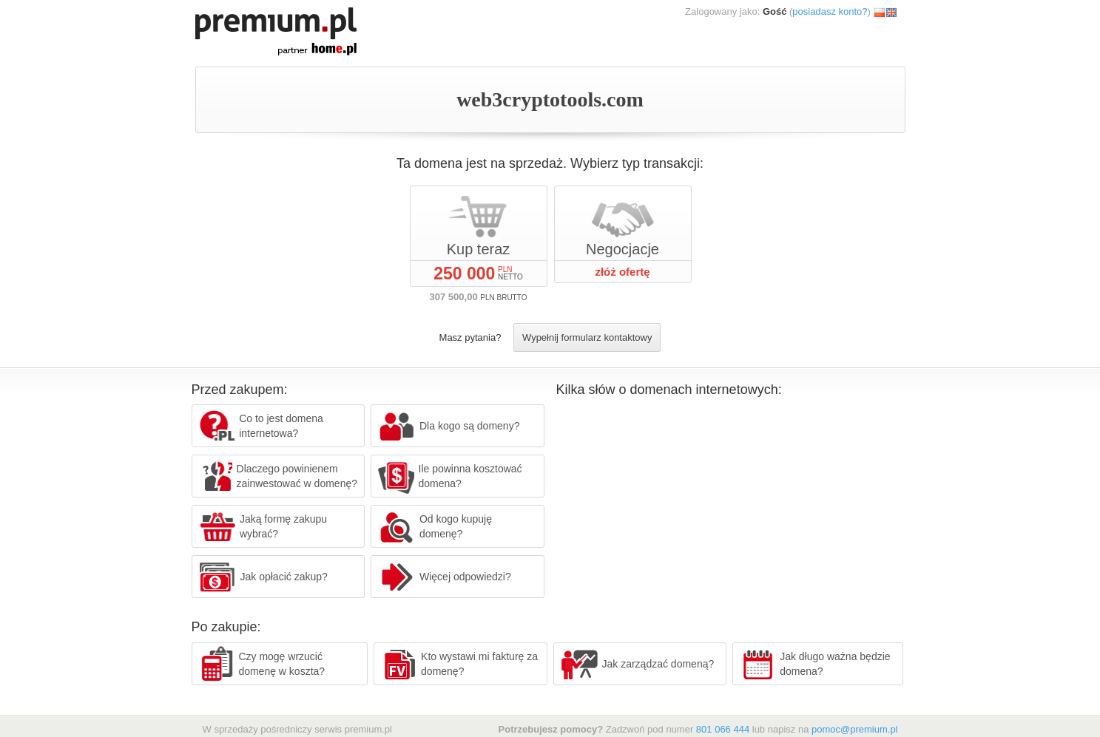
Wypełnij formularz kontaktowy (587, 337)
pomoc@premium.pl (854, 729)
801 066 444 (722, 729)
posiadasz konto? (829, 11)
